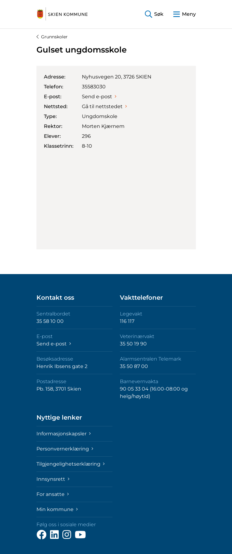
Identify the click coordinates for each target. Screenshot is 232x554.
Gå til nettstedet (104, 106)
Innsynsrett (53, 479)
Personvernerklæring (64, 449)
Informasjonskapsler (63, 434)
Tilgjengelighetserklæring (70, 464)
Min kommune (57, 509)
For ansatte (52, 494)
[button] (154, 14)
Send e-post (99, 96)
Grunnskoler (52, 37)
